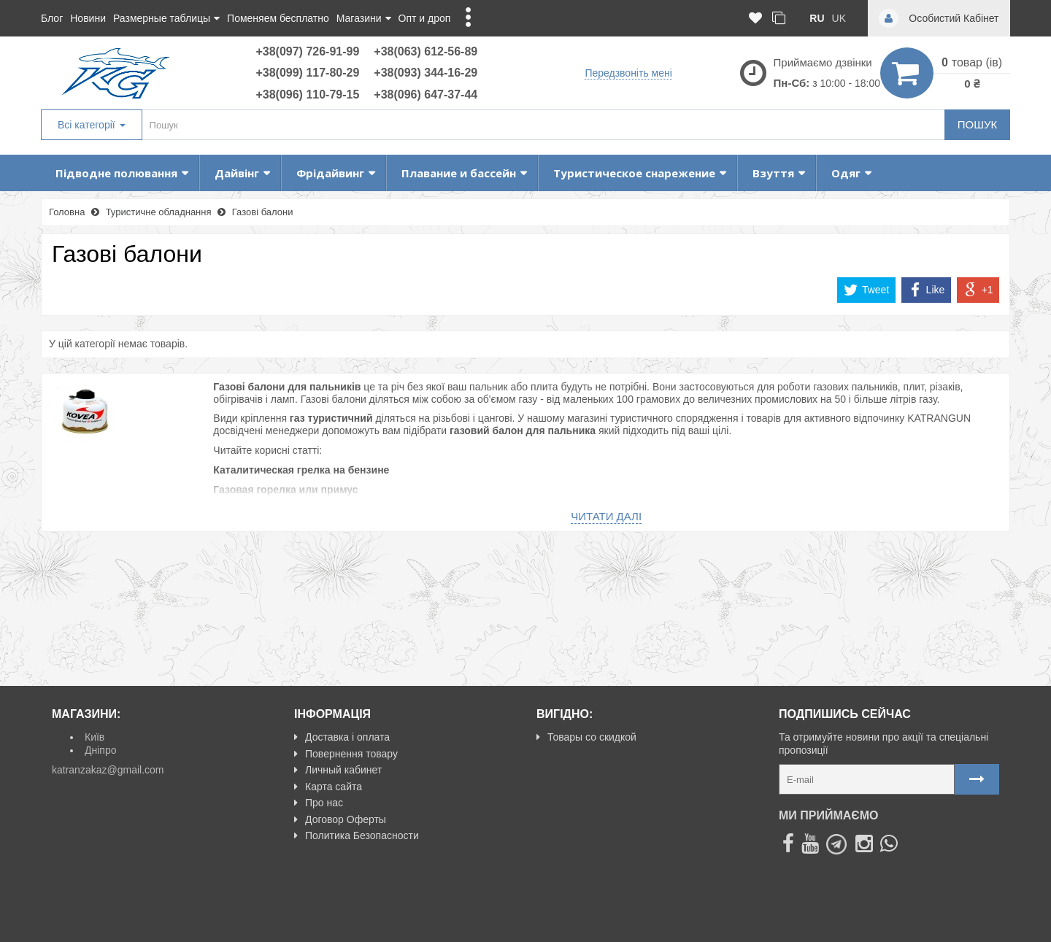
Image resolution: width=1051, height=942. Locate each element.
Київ (94, 737)
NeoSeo (980, 924)
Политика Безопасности (356, 835)
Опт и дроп (425, 18)
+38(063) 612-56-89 (425, 51)
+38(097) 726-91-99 (307, 51)
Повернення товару (346, 754)
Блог (52, 18)
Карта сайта (328, 786)
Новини (88, 18)
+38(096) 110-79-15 (307, 94)
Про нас (318, 802)
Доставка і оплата (342, 737)
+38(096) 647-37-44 (425, 94)
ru (816, 18)
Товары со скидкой (586, 737)
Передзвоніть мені (628, 73)
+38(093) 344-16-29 (425, 72)
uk (839, 18)
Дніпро (100, 750)
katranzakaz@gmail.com (108, 770)
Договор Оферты (340, 819)
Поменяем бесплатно (278, 18)
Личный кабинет (338, 770)
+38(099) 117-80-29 (307, 72)
